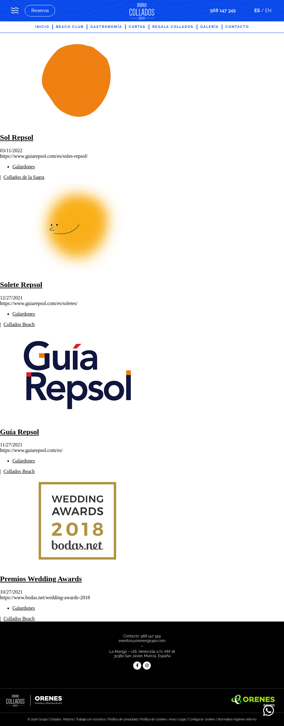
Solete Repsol (21, 285)
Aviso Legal (177, 719)
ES (257, 10)
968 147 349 (223, 10)
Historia (68, 719)
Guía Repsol (19, 432)
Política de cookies (153, 719)
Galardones (23, 166)
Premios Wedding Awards (41, 579)
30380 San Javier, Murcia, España (142, 656)
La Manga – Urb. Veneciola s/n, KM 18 (142, 651)
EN (268, 10)
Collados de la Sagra (23, 177)
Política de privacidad (123, 719)
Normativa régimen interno (237, 719)
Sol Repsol (16, 137)
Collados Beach (19, 324)
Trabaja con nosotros (91, 719)
